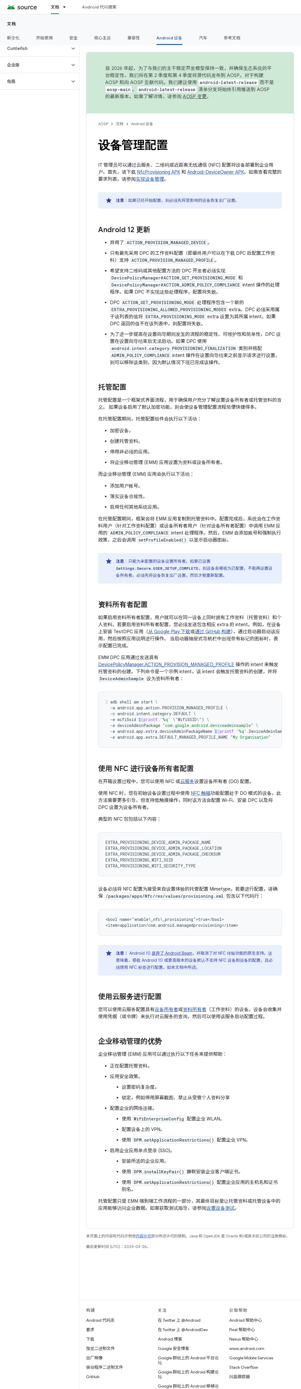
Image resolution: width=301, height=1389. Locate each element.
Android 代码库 (100, 1320)
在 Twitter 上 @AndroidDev (183, 1329)
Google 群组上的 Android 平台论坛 (188, 1360)
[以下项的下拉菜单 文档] (67, 7)
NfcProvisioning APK (158, 172)
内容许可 (143, 1236)
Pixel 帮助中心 (242, 1329)
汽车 (203, 38)
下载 (90, 1339)
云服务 (187, 782)
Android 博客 (170, 1339)
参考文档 (232, 38)
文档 (11, 23)
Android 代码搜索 (99, 7)
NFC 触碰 (200, 793)
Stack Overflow (243, 1367)
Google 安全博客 (173, 1348)
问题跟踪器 (239, 1376)
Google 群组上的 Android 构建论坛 (188, 1374)
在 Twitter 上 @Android (179, 1320)
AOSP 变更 (195, 97)
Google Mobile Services (251, 1357)
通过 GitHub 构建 (213, 632)
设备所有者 (166, 1010)
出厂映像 (94, 1357)
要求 (90, 1329)
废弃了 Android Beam (172, 953)
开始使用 (44, 38)
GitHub (92, 1376)
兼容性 (133, 38)
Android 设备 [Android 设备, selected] (169, 38)
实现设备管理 (150, 179)
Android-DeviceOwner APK (215, 172)
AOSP (103, 123)
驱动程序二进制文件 (104, 1367)
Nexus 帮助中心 (243, 1339)
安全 (73, 38)
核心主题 (102, 38)
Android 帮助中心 (245, 1320)
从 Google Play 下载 (169, 632)
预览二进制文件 (100, 1348)
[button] (35, 48)
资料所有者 (194, 1010)
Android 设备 (142, 123)
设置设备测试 (220, 1208)
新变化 (13, 38)
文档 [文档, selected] (55, 7)
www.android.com (246, 1348)
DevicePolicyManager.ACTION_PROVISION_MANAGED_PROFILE (166, 665)
